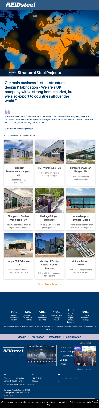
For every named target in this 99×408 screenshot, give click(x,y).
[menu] (93, 5)
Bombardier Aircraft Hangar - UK (80, 169)
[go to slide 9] (52, 361)
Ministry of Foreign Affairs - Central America (49, 264)
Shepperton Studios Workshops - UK (18, 218)
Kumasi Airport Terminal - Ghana (80, 218)
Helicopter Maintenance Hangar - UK (18, 171)
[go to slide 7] (46, 361)
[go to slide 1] (28, 361)
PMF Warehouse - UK (49, 167)
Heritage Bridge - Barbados (49, 218)
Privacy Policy (9, 395)
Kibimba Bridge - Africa (81, 263)
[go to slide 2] (31, 361)
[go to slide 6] (43, 361)
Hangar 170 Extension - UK (18, 263)
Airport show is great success (85, 369)
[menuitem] (66, 347)
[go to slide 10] (55, 361)
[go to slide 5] (40, 361)
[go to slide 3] (34, 361)
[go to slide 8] (49, 361)
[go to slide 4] (37, 361)
